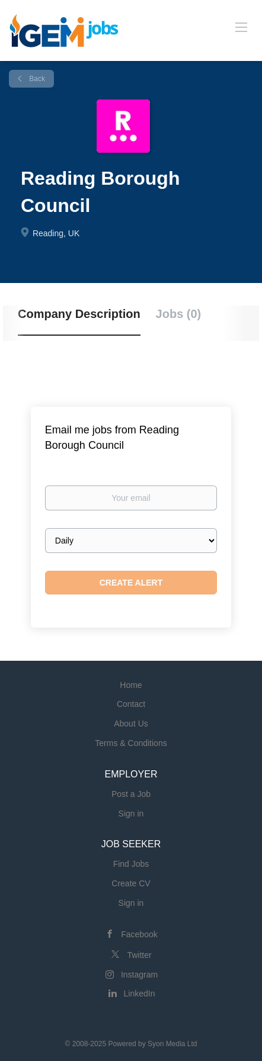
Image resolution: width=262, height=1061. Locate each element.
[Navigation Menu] (241, 27)
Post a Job (131, 794)
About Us (131, 723)
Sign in (131, 813)
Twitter (139, 955)
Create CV (130, 883)
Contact (131, 704)
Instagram (139, 974)
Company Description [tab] (79, 313)
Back (36, 79)
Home (131, 685)
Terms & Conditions (131, 743)
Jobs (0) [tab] (179, 313)
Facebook (139, 934)
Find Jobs (131, 864)
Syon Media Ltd (172, 1044)
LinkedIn (139, 993)
